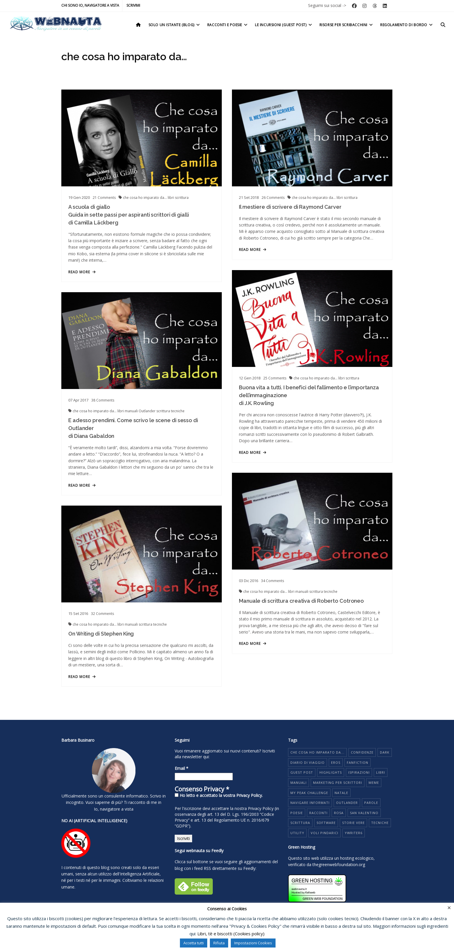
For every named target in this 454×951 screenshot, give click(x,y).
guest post (301, 772)
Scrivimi (133, 5)
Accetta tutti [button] (193, 942)
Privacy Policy (261, 808)
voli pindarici (324, 833)
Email (181, 768)
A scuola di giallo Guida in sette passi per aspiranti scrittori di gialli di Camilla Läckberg (128, 215)
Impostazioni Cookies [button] (253, 942)
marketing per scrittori (337, 782)
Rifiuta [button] (219, 942)
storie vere (353, 822)
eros (335, 762)
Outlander (147, 418)
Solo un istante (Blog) (175, 24)
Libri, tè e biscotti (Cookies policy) (230, 933)
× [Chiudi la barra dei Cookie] (449, 907)
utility (297, 833)
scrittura (182, 197)
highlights (330, 772)
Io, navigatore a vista (113, 809)
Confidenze (362, 752)
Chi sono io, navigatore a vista (90, 5)
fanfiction (357, 762)
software (326, 822)
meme (374, 782)
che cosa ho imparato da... (145, 197)
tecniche (178, 418)
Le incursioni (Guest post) (284, 24)
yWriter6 (353, 833)
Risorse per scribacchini (346, 24)
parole (371, 802)
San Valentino (364, 813)
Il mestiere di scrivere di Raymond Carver (286, 211)
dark (384, 752)
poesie (296, 813)
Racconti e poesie (228, 24)
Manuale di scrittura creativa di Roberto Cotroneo (297, 609)
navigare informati (310, 802)
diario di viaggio (307, 762)
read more (82, 272)
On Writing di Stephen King (101, 645)
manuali (132, 418)
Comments (104, 197)
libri (171, 197)
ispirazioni (359, 772)
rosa (339, 813)
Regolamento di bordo (407, 24)
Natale (341, 793)
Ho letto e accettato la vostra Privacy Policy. (219, 795)
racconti (318, 813)
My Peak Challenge (309, 793)
